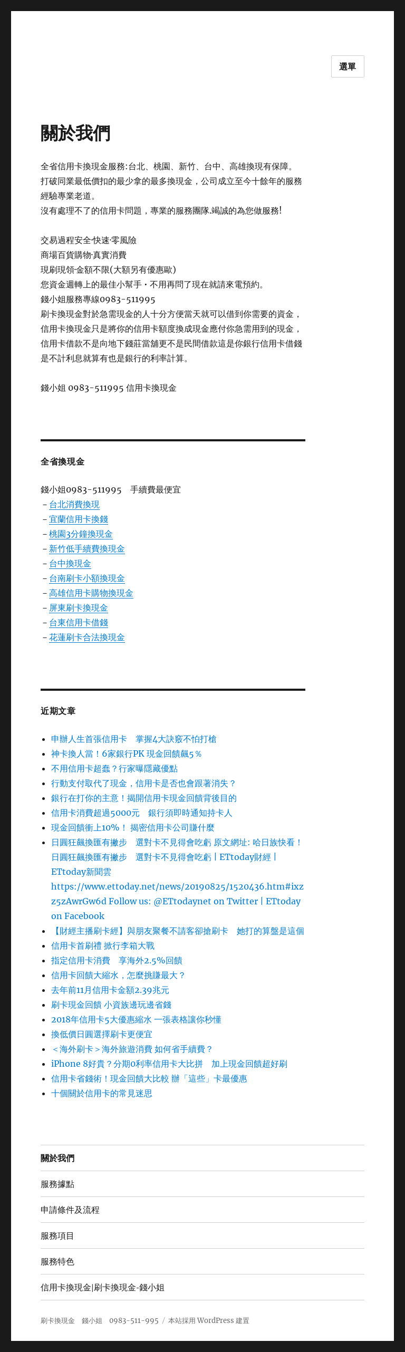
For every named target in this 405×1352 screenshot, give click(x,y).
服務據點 (57, 1184)
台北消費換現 (74, 504)
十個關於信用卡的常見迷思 (101, 1093)
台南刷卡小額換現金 (87, 578)
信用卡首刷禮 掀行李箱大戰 (103, 945)
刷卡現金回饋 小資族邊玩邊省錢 (111, 1004)
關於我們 (57, 1158)
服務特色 (57, 1262)
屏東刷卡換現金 (78, 607)
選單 (348, 67)
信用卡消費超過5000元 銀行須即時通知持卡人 (142, 812)
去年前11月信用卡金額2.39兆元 (110, 989)
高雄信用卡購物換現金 (91, 592)
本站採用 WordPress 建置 (208, 1320)
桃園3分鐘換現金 (81, 533)
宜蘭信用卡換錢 (78, 519)
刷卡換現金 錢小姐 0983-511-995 (100, 1320)
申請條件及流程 (70, 1210)
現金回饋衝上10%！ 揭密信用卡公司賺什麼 (133, 827)
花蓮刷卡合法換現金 (87, 637)
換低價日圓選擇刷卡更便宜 (101, 1034)
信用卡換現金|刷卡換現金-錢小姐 (103, 1287)
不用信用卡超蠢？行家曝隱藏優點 (114, 768)
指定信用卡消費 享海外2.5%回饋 (116, 960)
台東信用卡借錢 (78, 622)
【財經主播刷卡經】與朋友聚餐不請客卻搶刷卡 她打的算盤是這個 (177, 930)
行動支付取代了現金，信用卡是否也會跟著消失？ (144, 783)
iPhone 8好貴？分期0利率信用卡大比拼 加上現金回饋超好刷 (169, 1063)
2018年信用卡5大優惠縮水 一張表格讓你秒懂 (136, 1019)
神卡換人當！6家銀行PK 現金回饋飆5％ (126, 753)
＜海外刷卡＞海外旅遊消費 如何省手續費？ (132, 1049)
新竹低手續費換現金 (87, 548)
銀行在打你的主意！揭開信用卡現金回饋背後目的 (144, 798)
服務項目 (57, 1236)
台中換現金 (70, 563)
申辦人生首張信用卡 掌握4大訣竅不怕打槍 (134, 738)
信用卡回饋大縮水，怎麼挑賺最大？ (118, 975)
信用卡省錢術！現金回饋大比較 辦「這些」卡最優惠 (149, 1078)
